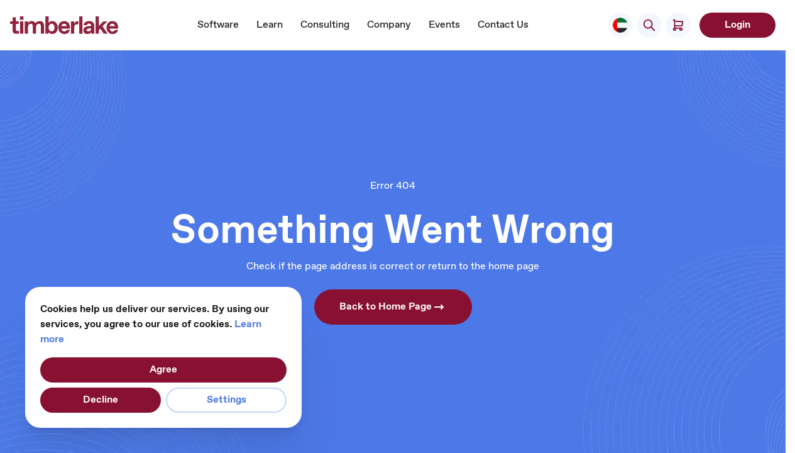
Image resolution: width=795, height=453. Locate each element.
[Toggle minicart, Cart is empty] (678, 25)
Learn (269, 24)
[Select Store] (620, 25)
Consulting (324, 24)
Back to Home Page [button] (393, 307)
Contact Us (503, 24)
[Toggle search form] (649, 25)
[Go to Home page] (64, 25)
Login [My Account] (737, 24)
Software (218, 24)
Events (444, 24)
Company (389, 24)
